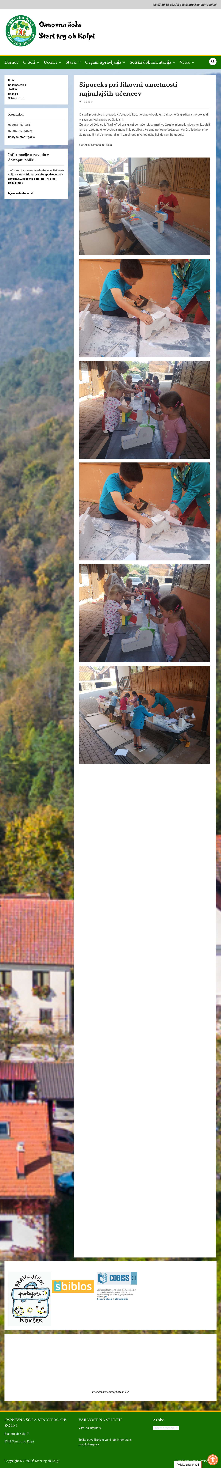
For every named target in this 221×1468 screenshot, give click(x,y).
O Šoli (29, 62)
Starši (72, 62)
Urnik (11, 80)
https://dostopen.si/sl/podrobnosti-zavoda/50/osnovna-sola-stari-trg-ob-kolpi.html (35, 178)
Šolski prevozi (16, 98)
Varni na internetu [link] (90, 1428)
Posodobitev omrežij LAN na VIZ (110, 1392)
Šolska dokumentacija (151, 62)
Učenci (51, 62)
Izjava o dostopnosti (21, 193)
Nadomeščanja (17, 84)
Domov (11, 62)
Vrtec (185, 62)
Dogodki (13, 93)
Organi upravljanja (103, 62)
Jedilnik (12, 89)
